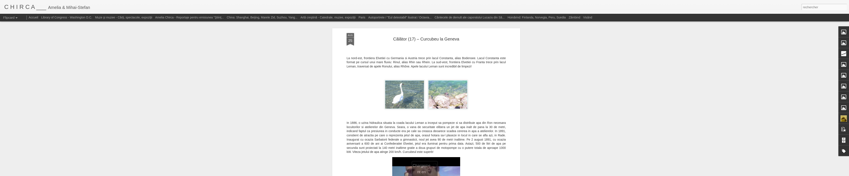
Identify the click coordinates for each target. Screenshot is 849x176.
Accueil (33, 17)
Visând (587, 17)
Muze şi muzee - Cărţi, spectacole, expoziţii (123, 17)
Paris (361, 17)
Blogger (455, 173)
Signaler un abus (469, 173)
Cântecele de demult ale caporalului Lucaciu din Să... (470, 17)
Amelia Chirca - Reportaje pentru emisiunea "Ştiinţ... (189, 17)
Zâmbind (574, 17)
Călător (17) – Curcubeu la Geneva (426, 27)
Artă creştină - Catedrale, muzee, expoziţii (328, 17)
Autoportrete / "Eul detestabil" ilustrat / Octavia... (400, 17)
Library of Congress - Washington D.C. (66, 17)
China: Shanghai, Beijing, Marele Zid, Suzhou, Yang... (262, 17)
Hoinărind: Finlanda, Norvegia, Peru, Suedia (536, 17)
